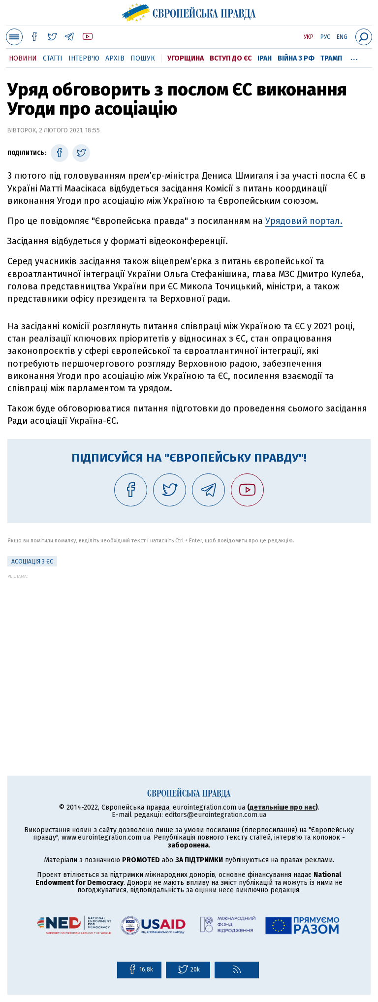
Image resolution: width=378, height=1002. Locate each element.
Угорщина (185, 58)
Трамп (331, 58)
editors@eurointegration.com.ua (215, 815)
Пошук (142, 58)
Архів (115, 58)
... (354, 56)
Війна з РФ (296, 58)
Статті (53, 58)
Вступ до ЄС (231, 58)
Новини (23, 58)
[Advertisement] (189, 648)
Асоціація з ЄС (32, 561)
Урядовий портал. (304, 221)
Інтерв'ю (83, 58)
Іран (264, 58)
